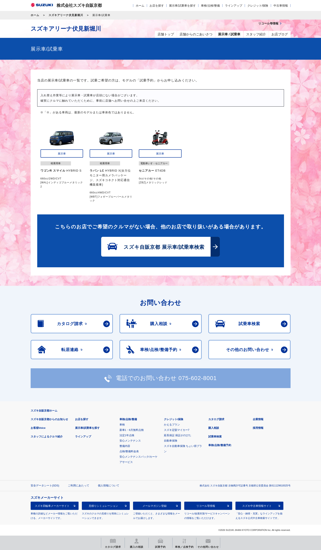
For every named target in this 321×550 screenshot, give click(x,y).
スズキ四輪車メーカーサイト (52, 505)
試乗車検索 (215, 436)
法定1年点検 (126, 435)
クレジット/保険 (257, 5)
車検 (122, 424)
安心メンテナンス (130, 440)
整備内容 (124, 446)
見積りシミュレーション (103, 505)
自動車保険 (170, 440)
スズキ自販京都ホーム (44, 410)
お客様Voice (38, 427)
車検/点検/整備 (210, 5)
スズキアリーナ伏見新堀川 (66, 15)
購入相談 (213, 427)
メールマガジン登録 (155, 505)
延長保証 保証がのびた (177, 435)
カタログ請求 (216, 419)
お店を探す (156, 5)
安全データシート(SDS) (45, 485)
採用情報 (258, 427)
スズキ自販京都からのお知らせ (49, 419)
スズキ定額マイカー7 (176, 429)
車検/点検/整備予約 (219, 445)
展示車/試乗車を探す (182, 5)
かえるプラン (172, 424)
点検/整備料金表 (129, 451)
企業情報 (258, 419)
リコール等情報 (205, 505)
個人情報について (108, 485)
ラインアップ (233, 5)
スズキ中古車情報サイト (257, 505)
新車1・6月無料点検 (131, 429)
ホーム (140, 5)
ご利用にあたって (78, 485)
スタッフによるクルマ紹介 (47, 436)
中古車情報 (280, 5)
